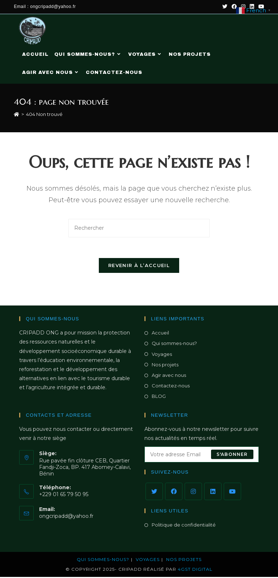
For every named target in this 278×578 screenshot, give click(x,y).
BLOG (159, 397)
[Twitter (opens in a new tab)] (224, 7)
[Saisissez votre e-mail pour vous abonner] (201, 455)
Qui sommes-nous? (174, 344)
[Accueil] (16, 114)
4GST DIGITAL (195, 570)
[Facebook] (173, 492)
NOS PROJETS (184, 560)
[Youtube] (232, 492)
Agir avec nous (169, 376)
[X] (154, 492)
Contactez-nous (171, 387)
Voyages (162, 355)
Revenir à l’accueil (139, 266)
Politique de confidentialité (184, 526)
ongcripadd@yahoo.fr (66, 517)
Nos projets (165, 365)
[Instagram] (193, 492)
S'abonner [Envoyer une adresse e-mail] (232, 455)
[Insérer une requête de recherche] (139, 228)
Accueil (160, 334)
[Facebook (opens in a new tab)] (234, 7)
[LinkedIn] (213, 492)
